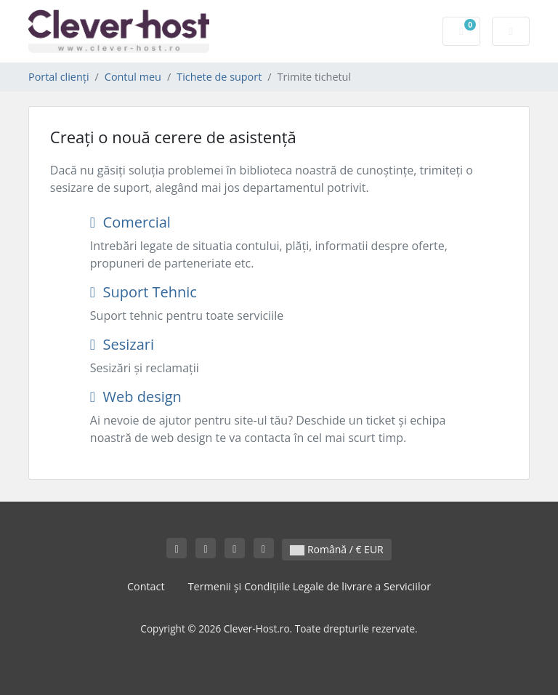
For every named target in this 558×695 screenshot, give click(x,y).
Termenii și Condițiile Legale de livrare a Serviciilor (309, 586)
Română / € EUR (336, 549)
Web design (136, 396)
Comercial (130, 222)
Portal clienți (58, 77)
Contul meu (133, 77)
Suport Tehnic (143, 292)
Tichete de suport (219, 77)
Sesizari (122, 344)
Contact (146, 586)
